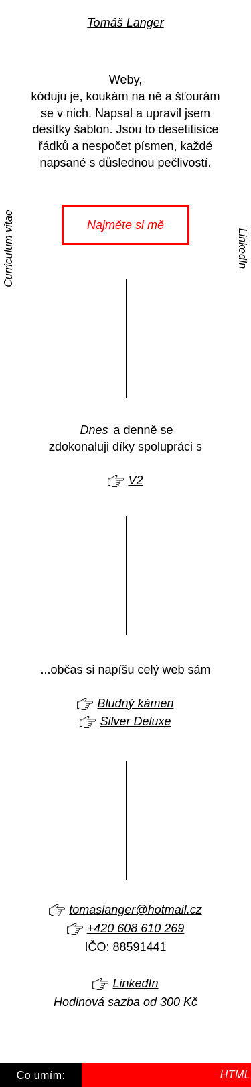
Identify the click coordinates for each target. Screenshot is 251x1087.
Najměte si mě (125, 225)
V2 (135, 480)
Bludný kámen (135, 703)
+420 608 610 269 (136, 928)
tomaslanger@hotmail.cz (135, 909)
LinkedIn (242, 248)
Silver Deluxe (135, 721)
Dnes (94, 430)
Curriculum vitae (8, 248)
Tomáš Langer (125, 22)
